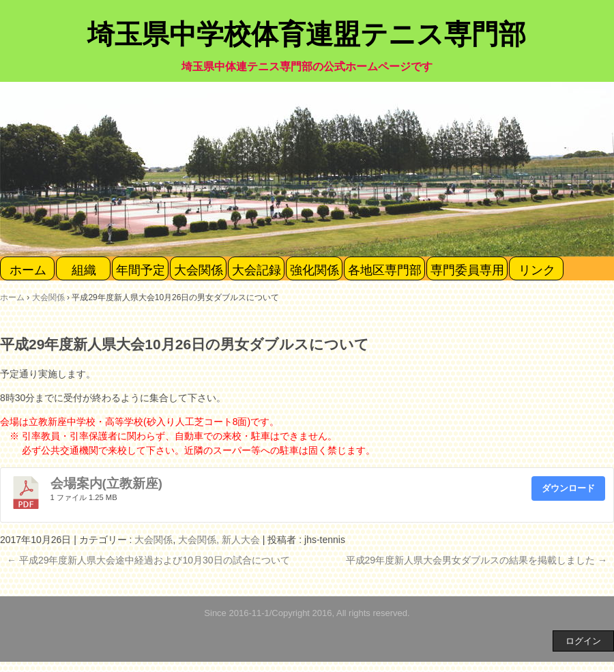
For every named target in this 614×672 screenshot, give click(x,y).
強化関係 (314, 270)
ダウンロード (568, 488)
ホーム (28, 270)
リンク (536, 270)
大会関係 (198, 270)
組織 (84, 270)
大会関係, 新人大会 (219, 539)
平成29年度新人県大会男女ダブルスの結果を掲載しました (476, 560)
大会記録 (256, 270)
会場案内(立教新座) (106, 483)
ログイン (583, 641)
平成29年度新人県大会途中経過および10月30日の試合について (148, 560)
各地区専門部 (385, 270)
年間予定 (140, 270)
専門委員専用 (467, 270)
